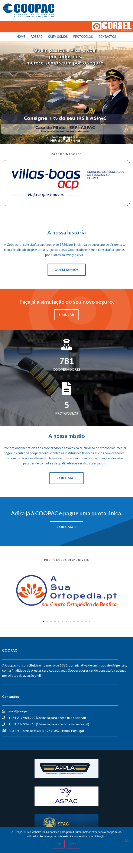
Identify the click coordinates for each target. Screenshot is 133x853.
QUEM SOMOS (58, 36)
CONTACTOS (107, 36)
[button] (43, 621)
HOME (21, 36)
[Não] (126, 840)
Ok (58, 844)
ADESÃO (37, 36)
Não (73, 844)
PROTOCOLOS (83, 36)
